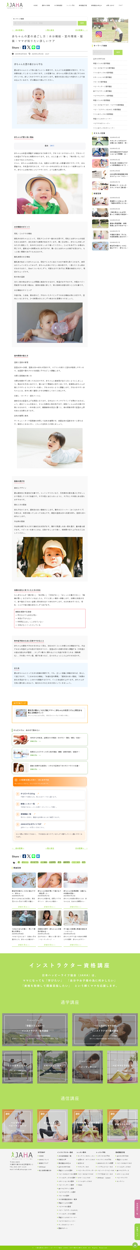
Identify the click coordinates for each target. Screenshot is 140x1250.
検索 (82, 23)
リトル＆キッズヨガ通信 (64, 1214)
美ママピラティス (122, 1170)
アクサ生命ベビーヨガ (103, 1174)
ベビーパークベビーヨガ (103, 1170)
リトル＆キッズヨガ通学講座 (103, 73)
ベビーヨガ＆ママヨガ (84, 1174)
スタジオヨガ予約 (103, 1156)
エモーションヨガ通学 (64, 1181)
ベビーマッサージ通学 (64, 1185)
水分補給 (44, 862)
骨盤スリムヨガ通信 (64, 1203)
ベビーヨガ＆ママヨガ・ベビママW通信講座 (108, 105)
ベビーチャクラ (122, 1178)
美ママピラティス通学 (64, 1188)
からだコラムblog (30, 794)
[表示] (52, 146)
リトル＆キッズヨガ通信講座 (103, 114)
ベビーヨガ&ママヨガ (123, 1163)
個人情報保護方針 (44, 1170)
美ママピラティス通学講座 (102, 91)
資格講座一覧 (28, 814)
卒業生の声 (61, 1160)
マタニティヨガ (83, 1167)
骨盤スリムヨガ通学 (64, 1170)
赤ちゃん (25, 862)
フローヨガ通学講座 (100, 82)
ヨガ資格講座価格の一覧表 (64, 1199)
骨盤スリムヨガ (122, 1160)
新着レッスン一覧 (30, 804)
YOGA (79, 1185)
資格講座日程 (83, 5)
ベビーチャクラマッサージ (84, 1170)
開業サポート (62, 1228)
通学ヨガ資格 (46, 5)
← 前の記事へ (18, 30)
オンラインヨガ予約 (103, 1160)
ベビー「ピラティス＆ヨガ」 (64, 1210)
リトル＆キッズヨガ (84, 1181)
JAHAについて (43, 1160)
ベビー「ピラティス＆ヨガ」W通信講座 (107, 109)
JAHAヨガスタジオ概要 (103, 1163)
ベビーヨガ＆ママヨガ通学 (64, 1174)
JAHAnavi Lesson (103, 1178)
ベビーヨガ (76, 862)
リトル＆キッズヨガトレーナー (104, 128)
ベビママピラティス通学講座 (103, 96)
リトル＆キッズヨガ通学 (64, 1178)
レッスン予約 (71, 5)
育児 (83, 862)
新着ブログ (137, 1232)
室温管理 (52, 862)
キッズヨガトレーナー (64, 1225)
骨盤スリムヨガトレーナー (102, 119)
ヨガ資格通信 (58, 5)
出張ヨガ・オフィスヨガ (84, 1160)
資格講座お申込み (96, 5)
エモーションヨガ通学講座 (102, 77)
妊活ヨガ (80, 1163)
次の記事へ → (81, 30)
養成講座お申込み (64, 1163)
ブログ (120, 5)
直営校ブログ (43, 1163)
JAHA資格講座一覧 (64, 1156)
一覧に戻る (49, 30)
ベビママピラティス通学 (64, 1192)
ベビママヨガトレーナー (101, 123)
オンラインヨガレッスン (84, 1156)
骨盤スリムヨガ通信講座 (101, 100)
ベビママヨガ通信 (64, 1207)
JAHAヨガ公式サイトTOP (33, 824)
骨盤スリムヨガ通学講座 (101, 63)
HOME (36, 5)
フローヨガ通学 (63, 1196)
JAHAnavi (42, 1167)
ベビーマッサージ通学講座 (102, 86)
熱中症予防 (34, 862)
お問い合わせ (110, 5)
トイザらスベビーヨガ (103, 1167)
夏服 (59, 862)
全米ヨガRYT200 (99, 59)
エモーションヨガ (83, 1178)
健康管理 (66, 862)
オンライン (120, 1181)
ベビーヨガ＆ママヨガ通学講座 (104, 68)
